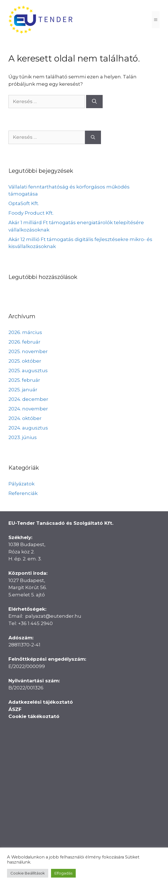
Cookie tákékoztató (33, 716)
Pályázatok (21, 484)
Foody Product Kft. (31, 213)
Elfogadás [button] (63, 873)
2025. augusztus (28, 370)
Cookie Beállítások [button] (27, 873)
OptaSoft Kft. (23, 203)
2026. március (25, 332)
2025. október (24, 361)
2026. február (24, 342)
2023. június (22, 437)
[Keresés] (94, 101)
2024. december (28, 399)
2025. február (24, 380)
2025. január (22, 389)
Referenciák (23, 493)
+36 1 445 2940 (35, 623)
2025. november (28, 351)
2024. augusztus (28, 428)
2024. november (28, 409)
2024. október (25, 418)
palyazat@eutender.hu (53, 616)
